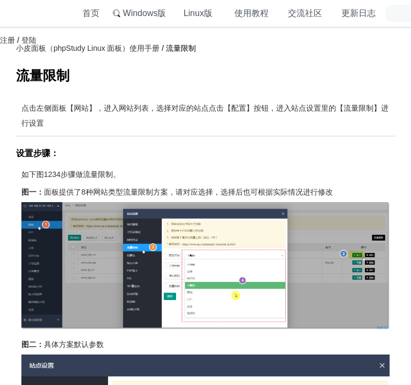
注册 (7, 40)
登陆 (28, 40)
